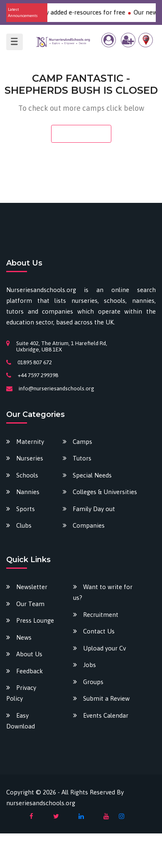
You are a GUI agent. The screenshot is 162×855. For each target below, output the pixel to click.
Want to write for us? (103, 592)
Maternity (30, 441)
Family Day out (94, 508)
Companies (89, 525)
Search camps (81, 133)
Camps (82, 441)
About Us (29, 654)
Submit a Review (106, 698)
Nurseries (29, 458)
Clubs (24, 525)
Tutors (82, 458)
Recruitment (100, 614)
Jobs (89, 664)
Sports (25, 508)
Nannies (27, 491)
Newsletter (31, 586)
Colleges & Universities (105, 491)
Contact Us (99, 631)
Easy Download (20, 721)
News (24, 637)
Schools (27, 475)
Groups (93, 681)
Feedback (29, 671)
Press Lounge (35, 620)
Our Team (30, 603)
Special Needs (92, 475)
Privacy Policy (21, 693)
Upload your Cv (104, 648)
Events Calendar (105, 715)
